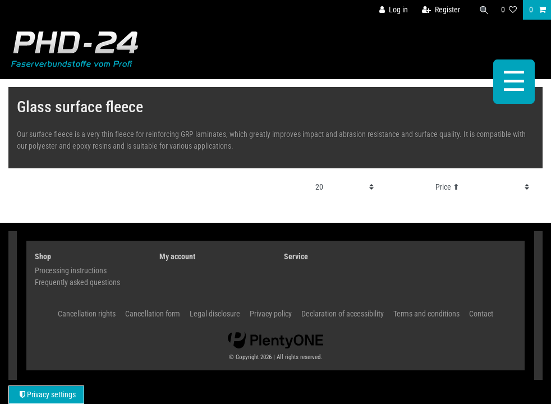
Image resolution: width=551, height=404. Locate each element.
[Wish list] (509, 10)
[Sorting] (483, 187)
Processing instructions (71, 270)
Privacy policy (271, 313)
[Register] (441, 10)
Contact (481, 313)
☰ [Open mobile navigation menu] (514, 82)
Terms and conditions (426, 313)
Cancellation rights (87, 313)
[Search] (483, 10)
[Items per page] (344, 187)
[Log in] (393, 10)
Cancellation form (152, 313)
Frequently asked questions (77, 282)
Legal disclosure (215, 313)
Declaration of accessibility (342, 313)
